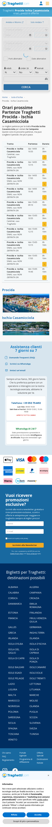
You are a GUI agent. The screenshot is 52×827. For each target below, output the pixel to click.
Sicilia (12, 722)
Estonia (13, 612)
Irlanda (13, 638)
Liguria (12, 689)
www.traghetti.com (15, 3)
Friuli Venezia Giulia (38, 620)
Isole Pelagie (16, 678)
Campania (35, 592)
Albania (13, 587)
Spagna (12, 728)
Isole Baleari (16, 667)
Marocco (14, 700)
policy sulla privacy (22, 538)
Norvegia (14, 706)
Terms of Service (32, 554)
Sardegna (14, 717)
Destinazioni (42, 759)
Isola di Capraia (34, 651)
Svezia (33, 728)
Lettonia (35, 683)
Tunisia (34, 734)
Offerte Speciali (40, 754)
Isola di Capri (16, 658)
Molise (34, 700)
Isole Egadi (15, 672)
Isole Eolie (36, 672)
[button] (48, 775)
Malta (12, 695)
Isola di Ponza (34, 660)
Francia (13, 618)
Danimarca (15, 603)
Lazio (11, 683)
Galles (12, 627)
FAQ (4, 756)
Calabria (13, 592)
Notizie (40, 762)
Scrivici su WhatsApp (20, 363)
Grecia (12, 632)
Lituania (35, 689)
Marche (34, 695)
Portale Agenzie (22, 754)
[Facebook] (15, 770)
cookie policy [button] (42, 799)
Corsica (13, 598)
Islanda (34, 638)
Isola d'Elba (15, 643)
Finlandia (36, 612)
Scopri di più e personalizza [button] (26, 821)
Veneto (12, 739)
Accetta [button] (37, 815)
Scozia (34, 717)
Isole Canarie (38, 667)
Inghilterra (37, 632)
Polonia (13, 711)
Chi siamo (6, 752)
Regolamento (8, 760)
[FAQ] (26, 358)
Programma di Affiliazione (25, 760)
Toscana (13, 734)
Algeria (34, 587)
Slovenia (35, 722)
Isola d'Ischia (38, 643)
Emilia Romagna (35, 605)
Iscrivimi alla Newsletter (24, 545)
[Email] (26, 370)
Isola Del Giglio (13, 651)
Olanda (34, 706)
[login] (41, 3)
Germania (35, 627)
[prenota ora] (44, 157)
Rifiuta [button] (14, 815)
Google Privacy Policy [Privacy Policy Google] (16, 554)
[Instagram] (6, 770)
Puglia (34, 711)
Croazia (34, 598)
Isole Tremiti (37, 678)
